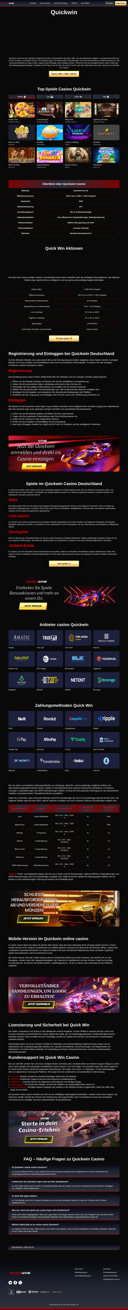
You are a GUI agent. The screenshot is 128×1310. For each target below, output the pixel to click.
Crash (78, 97)
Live (50, 97)
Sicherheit (106, 1269)
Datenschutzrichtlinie (110, 1276)
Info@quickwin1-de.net (111, 1280)
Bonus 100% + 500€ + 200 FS (64, 74)
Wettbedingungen (81, 1273)
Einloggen (109, 3)
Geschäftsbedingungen (83, 1276)
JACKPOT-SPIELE (61, 3)
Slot (106, 97)
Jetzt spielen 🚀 (63, 564)
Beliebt (22, 97)
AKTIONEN (85, 3)
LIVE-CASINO (45, 3)
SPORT (74, 3)
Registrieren (120, 3)
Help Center (79, 1269)
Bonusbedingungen (110, 1273)
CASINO (33, 3)
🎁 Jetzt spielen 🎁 (64, 339)
